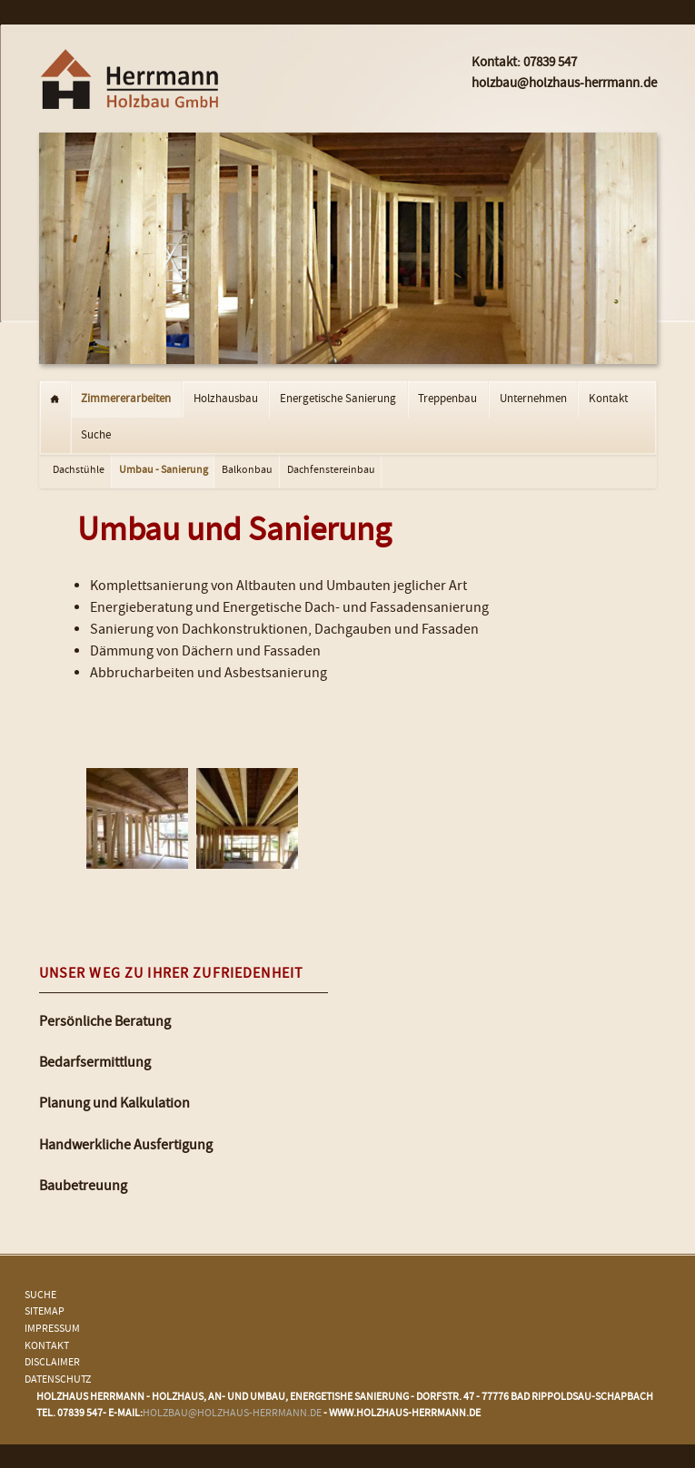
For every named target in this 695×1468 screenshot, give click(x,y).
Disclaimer (52, 1363)
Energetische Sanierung (338, 399)
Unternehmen (533, 399)
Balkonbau (247, 470)
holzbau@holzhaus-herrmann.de (232, 1414)
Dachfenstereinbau (331, 470)
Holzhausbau (226, 399)
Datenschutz (58, 1380)
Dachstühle (78, 470)
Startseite (55, 399)
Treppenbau (447, 399)
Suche (96, 436)
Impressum (52, 1329)
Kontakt (608, 399)
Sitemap (45, 1312)
